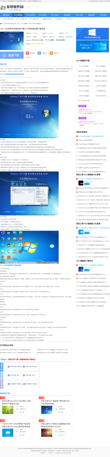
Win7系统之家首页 (92, 1)
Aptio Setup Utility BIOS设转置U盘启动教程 (90, 164)
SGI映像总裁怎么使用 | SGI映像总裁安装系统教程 (92, 148)
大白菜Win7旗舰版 (101, 86)
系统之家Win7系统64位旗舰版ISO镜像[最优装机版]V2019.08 (55, 425)
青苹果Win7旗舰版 (84, 86)
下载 (88, 184)
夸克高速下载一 (14, 375)
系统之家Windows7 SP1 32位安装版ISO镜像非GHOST (93, 257)
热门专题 (108, 1)
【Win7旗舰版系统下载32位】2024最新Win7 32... (92, 290)
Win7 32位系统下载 (21, 19)
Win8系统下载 (59, 19)
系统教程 (67, 15)
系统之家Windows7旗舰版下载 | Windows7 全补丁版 (92, 204)
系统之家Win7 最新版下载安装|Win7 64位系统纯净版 (55, 402)
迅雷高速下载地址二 (30, 367)
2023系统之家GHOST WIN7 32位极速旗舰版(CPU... (92, 237)
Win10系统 (42, 15)
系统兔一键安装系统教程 (85, 140)
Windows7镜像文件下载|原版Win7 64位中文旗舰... (92, 278)
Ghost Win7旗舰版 (84, 91)
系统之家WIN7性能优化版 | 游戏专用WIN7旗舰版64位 (93, 188)
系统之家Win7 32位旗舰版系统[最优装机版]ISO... (92, 245)
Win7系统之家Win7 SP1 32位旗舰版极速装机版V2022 (93, 253)
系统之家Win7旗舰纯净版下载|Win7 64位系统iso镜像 (93, 219)
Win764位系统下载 (8, 19)
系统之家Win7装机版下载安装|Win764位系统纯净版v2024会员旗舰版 (24, 340)
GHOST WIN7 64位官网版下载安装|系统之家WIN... (92, 211)
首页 (18, 23)
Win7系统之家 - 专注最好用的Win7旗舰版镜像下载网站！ (14, 1)
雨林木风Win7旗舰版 (101, 71)
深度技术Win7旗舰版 (84, 71)
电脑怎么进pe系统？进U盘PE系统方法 (89, 167)
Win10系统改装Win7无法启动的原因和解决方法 (91, 171)
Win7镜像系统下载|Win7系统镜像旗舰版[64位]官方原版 (94, 294)
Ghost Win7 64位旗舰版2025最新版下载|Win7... (91, 179)
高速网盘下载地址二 (30, 384)
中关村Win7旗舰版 (84, 96)
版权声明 (43, 453)
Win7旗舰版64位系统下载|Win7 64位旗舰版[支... (91, 306)
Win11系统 (55, 15)
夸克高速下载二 (29, 375)
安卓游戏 (103, 15)
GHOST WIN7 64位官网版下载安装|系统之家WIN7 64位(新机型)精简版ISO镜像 (16, 425)
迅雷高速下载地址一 (15, 367)
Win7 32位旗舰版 (101, 66)
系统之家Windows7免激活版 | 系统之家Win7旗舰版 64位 (94, 196)
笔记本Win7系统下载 (101, 81)
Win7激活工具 (101, 1)
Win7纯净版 (30, 15)
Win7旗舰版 (18, 15)
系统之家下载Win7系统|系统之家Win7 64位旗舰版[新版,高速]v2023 (24, 337)
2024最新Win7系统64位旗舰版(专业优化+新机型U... (92, 302)
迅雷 (13, 359)
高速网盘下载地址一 (15, 384)
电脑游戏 (91, 15)
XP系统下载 (69, 19)
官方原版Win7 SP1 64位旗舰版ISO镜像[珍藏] (91, 265)
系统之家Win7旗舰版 (35, 23)
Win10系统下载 (34, 19)
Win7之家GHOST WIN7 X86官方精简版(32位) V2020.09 (93, 241)
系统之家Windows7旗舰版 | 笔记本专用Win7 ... (91, 192)
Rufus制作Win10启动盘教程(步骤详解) (89, 152)
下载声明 (51, 453)
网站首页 (6, 15)
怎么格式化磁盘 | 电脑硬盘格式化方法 (89, 144)
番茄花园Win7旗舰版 (84, 81)
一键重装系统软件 (47, 19)
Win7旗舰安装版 (101, 91)
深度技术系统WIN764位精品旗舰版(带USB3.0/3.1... (92, 274)
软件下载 (79, 15)
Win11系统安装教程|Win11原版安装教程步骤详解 (92, 156)
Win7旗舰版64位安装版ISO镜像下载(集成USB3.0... (92, 282)
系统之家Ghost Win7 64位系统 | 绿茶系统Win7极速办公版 (16, 402)
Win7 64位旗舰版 (84, 66)
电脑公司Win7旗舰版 (101, 76)
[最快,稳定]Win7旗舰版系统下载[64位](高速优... (91, 298)
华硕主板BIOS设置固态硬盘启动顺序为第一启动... (92, 160)
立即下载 (21, 412)
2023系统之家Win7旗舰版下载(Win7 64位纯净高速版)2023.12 (94, 228)
